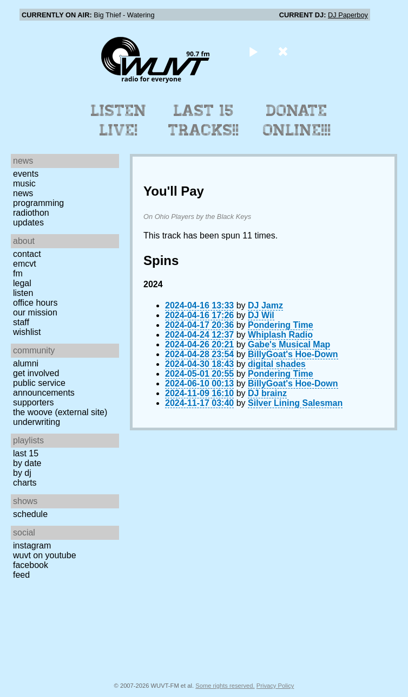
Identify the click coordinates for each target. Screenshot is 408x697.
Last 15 (25, 453)
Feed (21, 574)
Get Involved (36, 373)
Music (24, 183)
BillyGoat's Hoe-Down (293, 354)
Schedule (30, 514)
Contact (27, 254)
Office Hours (35, 302)
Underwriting (36, 422)
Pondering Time (280, 325)
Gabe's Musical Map (289, 344)
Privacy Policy (275, 685)
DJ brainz (267, 393)
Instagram (32, 545)
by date (27, 463)
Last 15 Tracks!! (203, 120)
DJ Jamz (265, 305)
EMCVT (24, 263)
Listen (23, 293)
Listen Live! (119, 120)
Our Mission (35, 312)
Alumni (25, 363)
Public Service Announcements (44, 387)
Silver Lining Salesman (295, 403)
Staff (21, 322)
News (23, 193)
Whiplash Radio (280, 334)
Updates (28, 222)
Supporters (33, 402)
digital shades (277, 364)
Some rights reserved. (224, 685)
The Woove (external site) (60, 412)
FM (18, 273)
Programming (38, 203)
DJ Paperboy (348, 15)
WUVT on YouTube (44, 555)
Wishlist (27, 332)
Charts (25, 482)
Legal (22, 283)
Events (25, 173)
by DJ (22, 472)
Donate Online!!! (297, 120)
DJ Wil (261, 315)
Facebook (30, 565)
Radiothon (31, 212)
